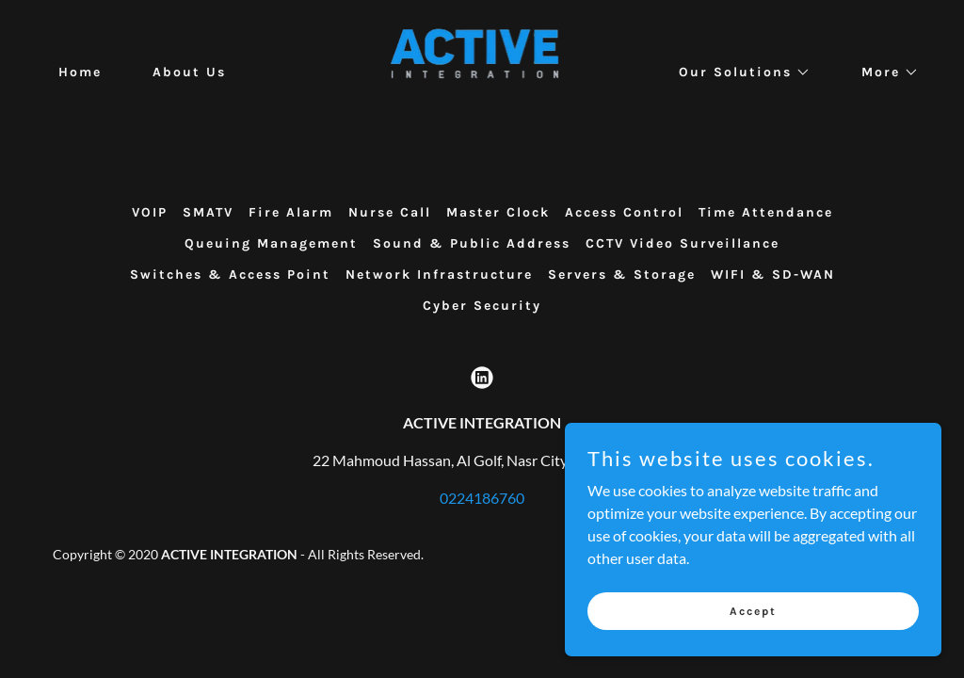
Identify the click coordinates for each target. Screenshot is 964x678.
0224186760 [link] (482, 498)
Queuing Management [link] (271, 243)
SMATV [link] (208, 212)
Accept (753, 610)
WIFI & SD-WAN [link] (773, 274)
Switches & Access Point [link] (230, 274)
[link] (482, 70)
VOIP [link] (150, 212)
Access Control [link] (624, 212)
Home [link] (80, 72)
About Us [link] (189, 72)
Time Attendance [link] (766, 212)
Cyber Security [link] (482, 306)
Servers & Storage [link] (622, 274)
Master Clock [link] (498, 212)
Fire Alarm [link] (291, 212)
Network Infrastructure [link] (439, 274)
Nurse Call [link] (389, 212)
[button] (738, 72)
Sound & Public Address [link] (471, 243)
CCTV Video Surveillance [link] (682, 243)
